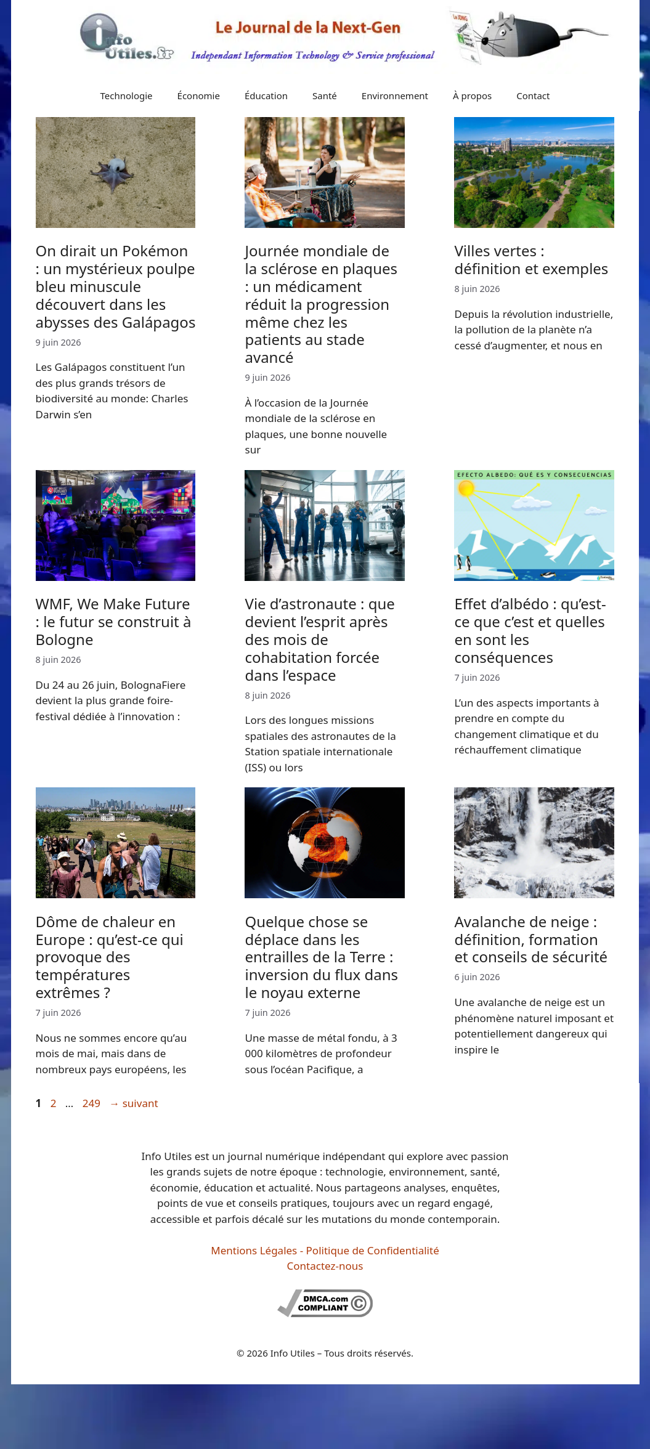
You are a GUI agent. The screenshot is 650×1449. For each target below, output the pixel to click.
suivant (133, 1103)
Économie (198, 95)
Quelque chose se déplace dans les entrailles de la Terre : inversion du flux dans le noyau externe (321, 956)
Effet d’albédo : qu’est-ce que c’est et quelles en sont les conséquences (530, 630)
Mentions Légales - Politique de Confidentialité (325, 1250)
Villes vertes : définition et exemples (531, 259)
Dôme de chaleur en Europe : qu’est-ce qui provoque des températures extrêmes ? (110, 956)
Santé (324, 95)
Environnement (395, 95)
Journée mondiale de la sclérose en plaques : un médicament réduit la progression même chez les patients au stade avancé (321, 303)
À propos (472, 95)
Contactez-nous (325, 1266)
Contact (533, 95)
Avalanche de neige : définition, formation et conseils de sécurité (530, 939)
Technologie (126, 95)
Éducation (266, 95)
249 (93, 1103)
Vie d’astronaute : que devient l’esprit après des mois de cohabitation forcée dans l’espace (319, 638)
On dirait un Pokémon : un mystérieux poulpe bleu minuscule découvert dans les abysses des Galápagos (116, 285)
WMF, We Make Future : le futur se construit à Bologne (114, 621)
